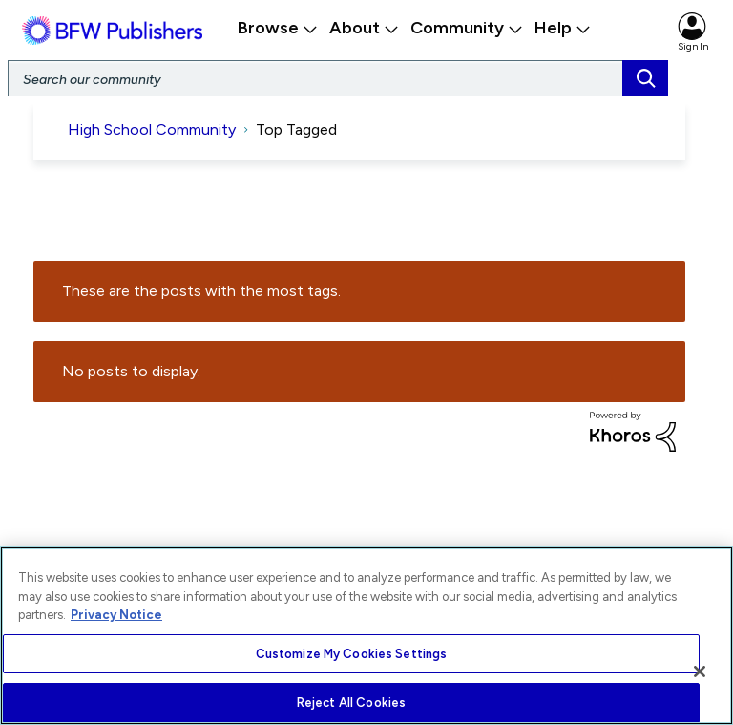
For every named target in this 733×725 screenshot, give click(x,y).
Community (466, 27)
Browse (278, 27)
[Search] (338, 78)
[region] (366, 635)
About (364, 27)
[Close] (700, 671)
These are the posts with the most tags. (201, 292)
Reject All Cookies (351, 702)
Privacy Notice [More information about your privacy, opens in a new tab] (116, 615)
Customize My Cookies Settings (352, 654)
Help (562, 27)
